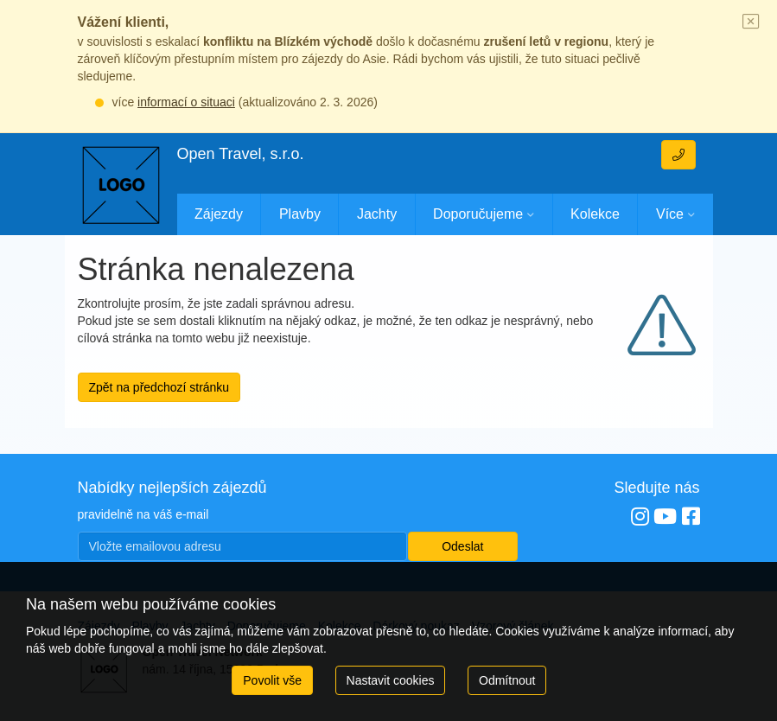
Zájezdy (218, 214)
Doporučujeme (478, 214)
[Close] (751, 22)
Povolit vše (272, 680)
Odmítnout (507, 680)
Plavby (300, 214)
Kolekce (595, 214)
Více (670, 214)
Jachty (377, 214)
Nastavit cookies (391, 680)
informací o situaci (186, 102)
